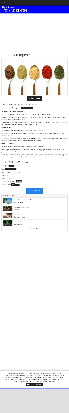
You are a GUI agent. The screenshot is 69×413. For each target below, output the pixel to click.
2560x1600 (19, 181)
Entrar (4, 7)
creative (14, 169)
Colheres (24, 108)
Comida (12, 166)
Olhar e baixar (34, 190)
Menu (4, 3)
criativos (8, 169)
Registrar (11, 7)
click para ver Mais (34, 229)
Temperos (30, 108)
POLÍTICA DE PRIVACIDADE (34, 385)
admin (17, 185)
